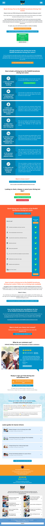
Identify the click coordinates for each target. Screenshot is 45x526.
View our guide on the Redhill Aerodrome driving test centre (22, 184)
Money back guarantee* (13, 248)
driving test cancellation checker (35, 20)
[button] (20, 360)
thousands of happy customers (30, 344)
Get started (35, 222)
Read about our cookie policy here (22, 521)
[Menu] (3, 3)
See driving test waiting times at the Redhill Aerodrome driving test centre (22, 319)
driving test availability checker (17, 296)
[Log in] (41, 3)
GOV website (25, 78)
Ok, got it (22, 523)
